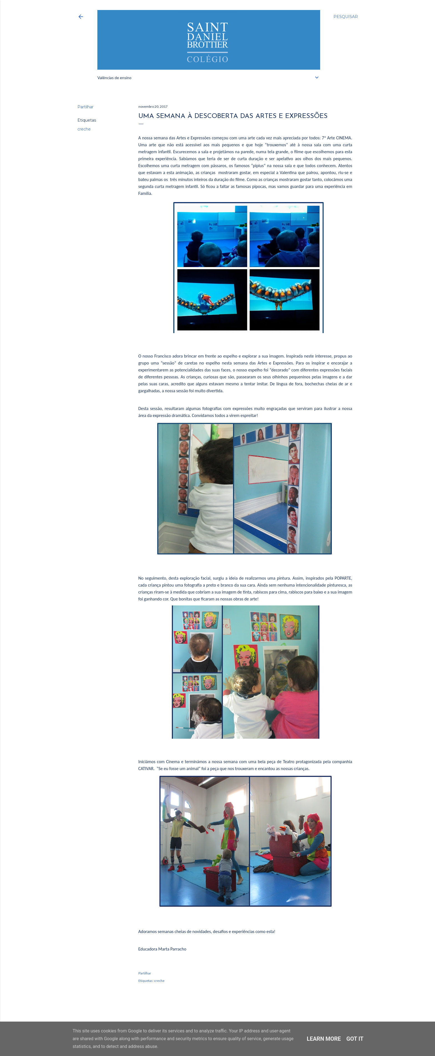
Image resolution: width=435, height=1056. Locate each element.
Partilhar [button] (85, 106)
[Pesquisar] (345, 16)
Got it (355, 1038)
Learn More (324, 1038)
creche (84, 129)
